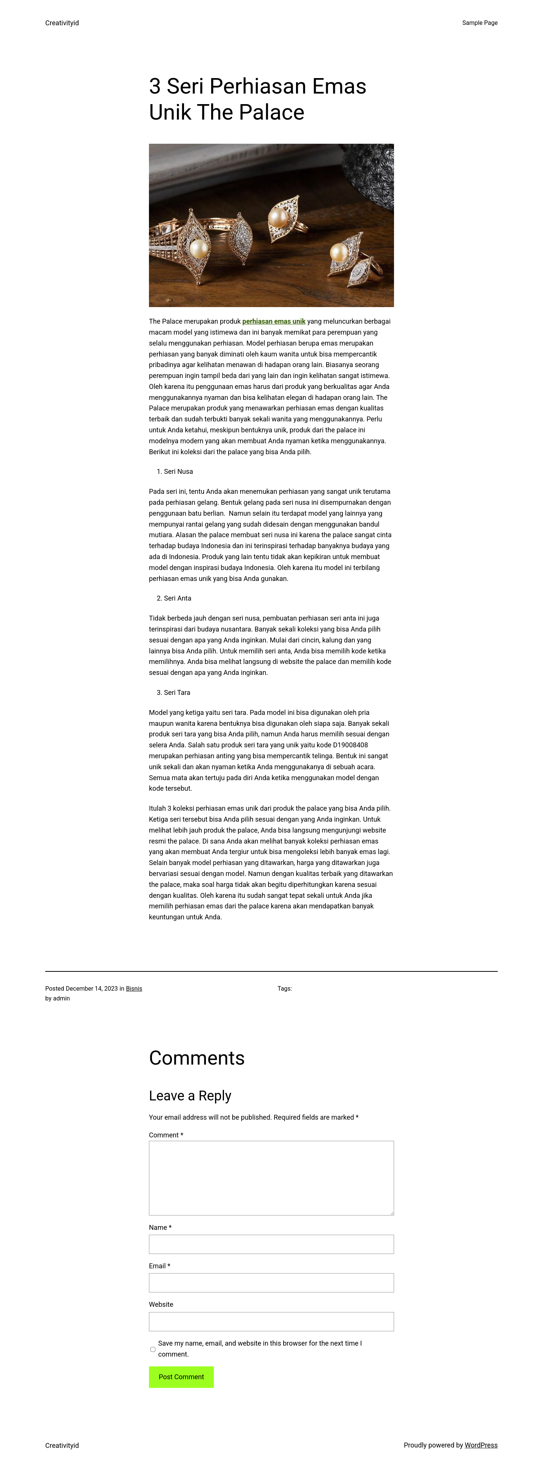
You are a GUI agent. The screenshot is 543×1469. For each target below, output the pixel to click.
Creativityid (62, 23)
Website (161, 1304)
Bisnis (134, 988)
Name (160, 1227)
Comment (166, 1135)
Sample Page (480, 22)
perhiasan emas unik (274, 321)
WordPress (481, 1445)
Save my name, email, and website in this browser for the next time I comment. (260, 1348)
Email (159, 1266)
